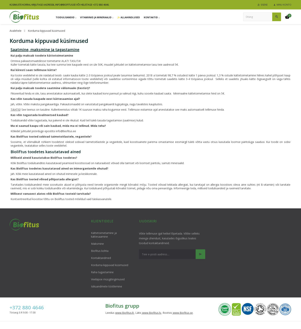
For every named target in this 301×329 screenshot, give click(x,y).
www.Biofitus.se (183, 313)
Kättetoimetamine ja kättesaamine (104, 234)
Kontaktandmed (101, 258)
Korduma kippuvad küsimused (109, 265)
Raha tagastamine (102, 272)
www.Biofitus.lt (124, 313)
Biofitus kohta (99, 251)
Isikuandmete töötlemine (106, 286)
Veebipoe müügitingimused (108, 279)
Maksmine (97, 243)
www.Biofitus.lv (151, 313)
